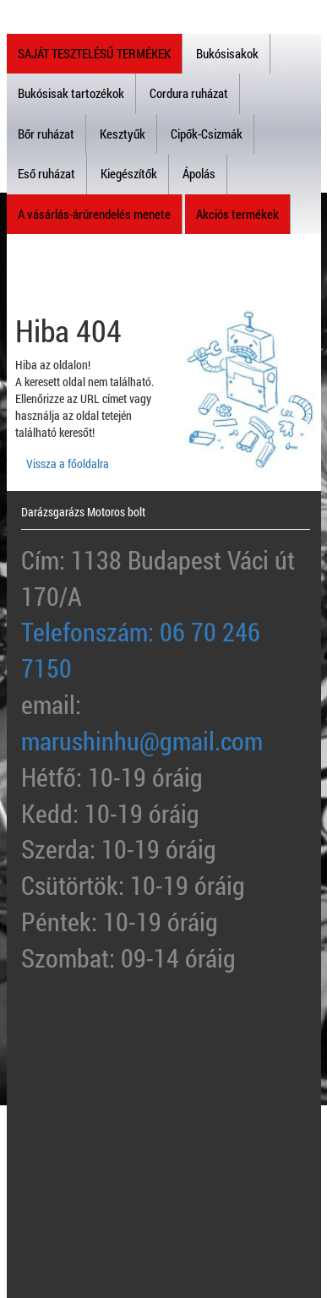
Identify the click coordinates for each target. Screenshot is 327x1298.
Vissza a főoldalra (67, 463)
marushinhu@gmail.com (142, 740)
